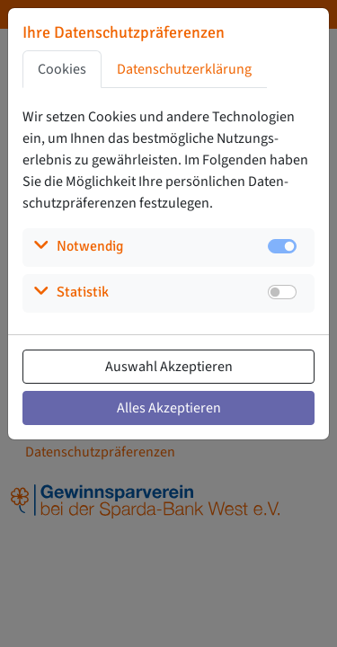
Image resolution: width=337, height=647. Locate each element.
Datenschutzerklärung (184, 69)
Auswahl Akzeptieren (169, 367)
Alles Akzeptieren (169, 408)
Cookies (62, 69)
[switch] (282, 292)
